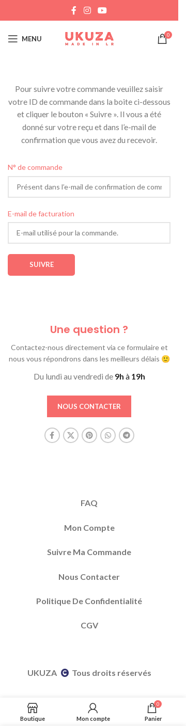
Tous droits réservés (111, 672)
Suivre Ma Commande (89, 552)
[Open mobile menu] (25, 38)
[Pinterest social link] (89, 435)
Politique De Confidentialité (89, 601)
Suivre (41, 264)
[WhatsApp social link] (108, 435)
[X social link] (71, 435)
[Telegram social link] (126, 435)
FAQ (89, 503)
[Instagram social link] (87, 10)
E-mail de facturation (41, 213)
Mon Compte (89, 527)
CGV (89, 625)
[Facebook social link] (74, 10)
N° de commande (35, 167)
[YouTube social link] (103, 10)
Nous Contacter (89, 576)
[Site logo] (89, 38)
